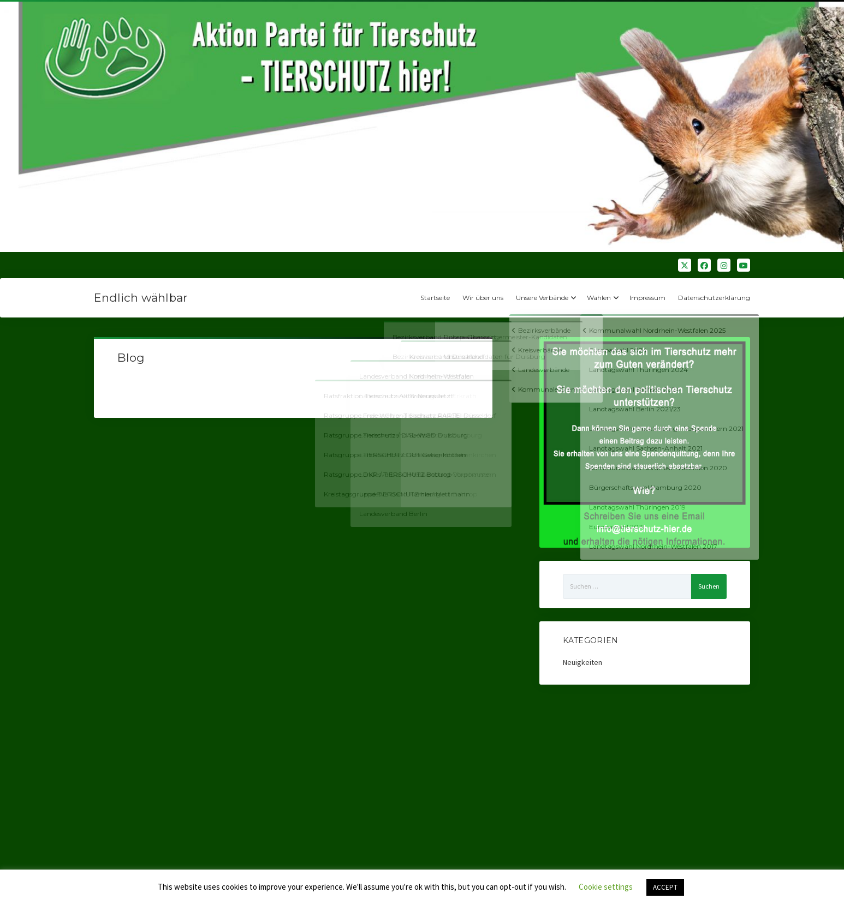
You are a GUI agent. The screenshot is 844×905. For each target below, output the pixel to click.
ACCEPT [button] (665, 887)
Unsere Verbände (542, 297)
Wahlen (599, 297)
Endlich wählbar (140, 297)
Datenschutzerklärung (714, 297)
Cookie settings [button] (606, 887)
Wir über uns (482, 297)
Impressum (647, 297)
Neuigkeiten (582, 662)
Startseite (435, 297)
